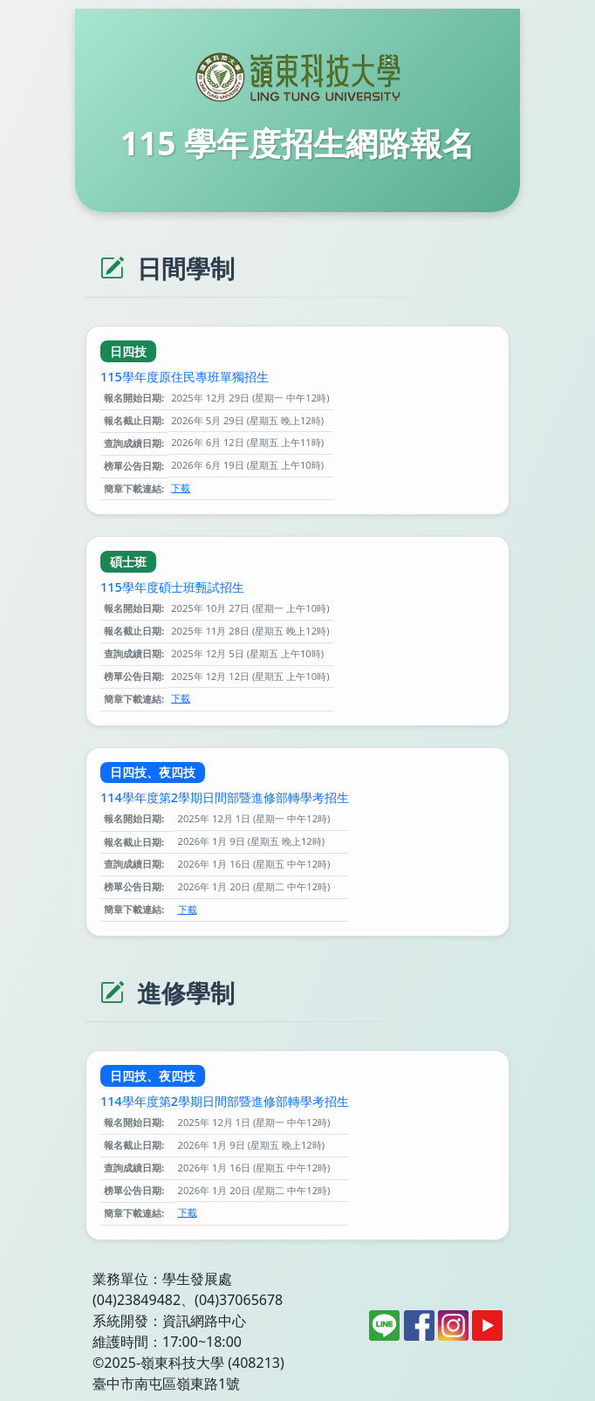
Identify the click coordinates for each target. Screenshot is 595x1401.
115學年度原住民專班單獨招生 (184, 376)
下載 (180, 487)
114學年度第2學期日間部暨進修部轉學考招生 (224, 797)
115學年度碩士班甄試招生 (172, 587)
